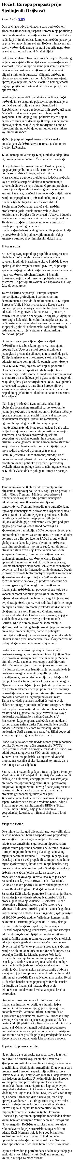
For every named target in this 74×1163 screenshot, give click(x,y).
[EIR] (21, 19)
